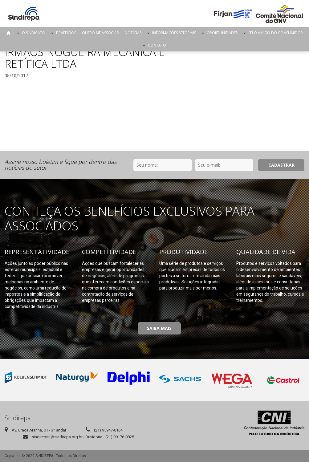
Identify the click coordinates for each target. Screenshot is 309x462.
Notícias (133, 32)
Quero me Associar (100, 32)
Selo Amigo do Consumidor (275, 32)
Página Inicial (8, 33)
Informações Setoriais (174, 32)
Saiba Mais (159, 328)
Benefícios (66, 32)
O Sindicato (33, 32)
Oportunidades (222, 32)
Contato (157, 45)
